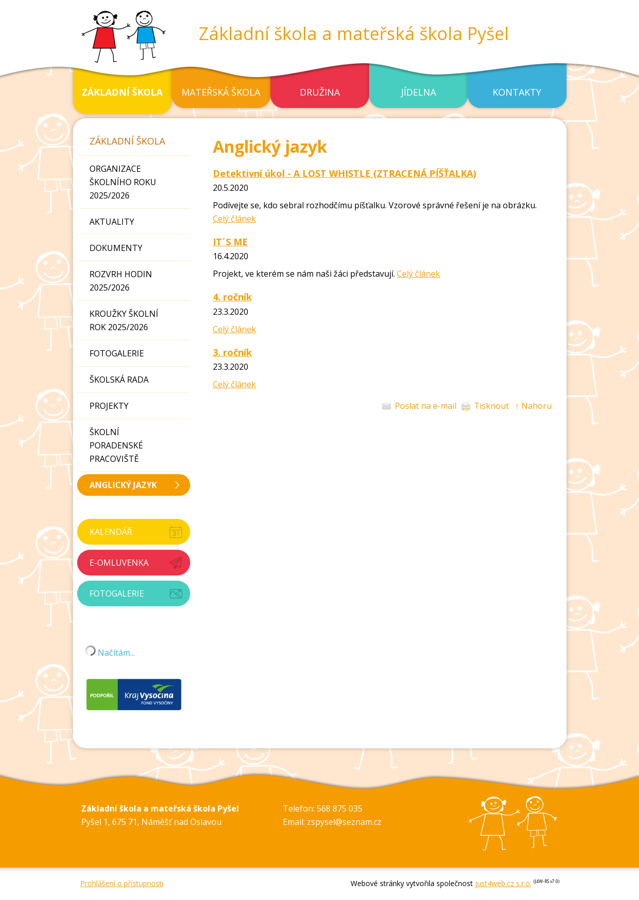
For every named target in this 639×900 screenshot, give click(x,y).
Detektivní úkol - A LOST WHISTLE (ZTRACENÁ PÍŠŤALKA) (344, 173)
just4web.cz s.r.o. (503, 883)
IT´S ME (230, 242)
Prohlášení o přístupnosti (121, 883)
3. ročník (232, 352)
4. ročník (232, 297)
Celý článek (234, 218)
